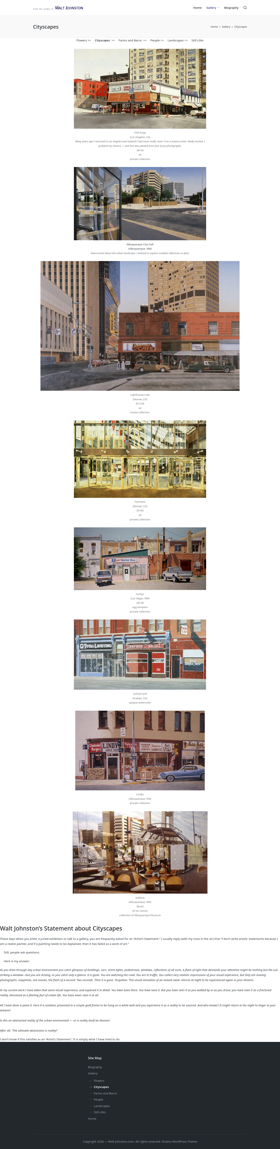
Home (92, 1118)
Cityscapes (101, 1087)
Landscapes (176, 40)
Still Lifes (198, 40)
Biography (95, 1067)
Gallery (93, 1073)
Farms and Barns (131, 40)
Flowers (81, 40)
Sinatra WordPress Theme (179, 1141)
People (155, 40)
